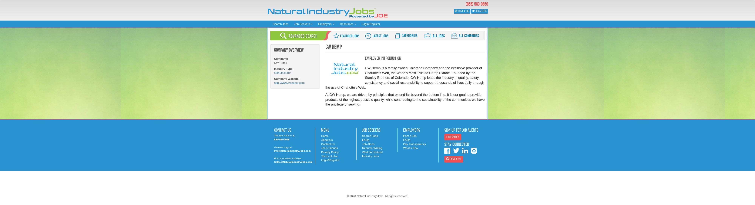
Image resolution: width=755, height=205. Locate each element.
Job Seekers (303, 24)
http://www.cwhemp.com (289, 82)
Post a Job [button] (462, 11)
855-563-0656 (282, 139)
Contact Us (328, 144)
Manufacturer (282, 72)
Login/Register (371, 24)
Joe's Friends (329, 148)
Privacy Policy (330, 152)
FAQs (365, 139)
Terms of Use (329, 156)
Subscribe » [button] (452, 137)
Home (325, 135)
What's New (410, 148)
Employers (326, 24)
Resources (348, 24)
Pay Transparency (414, 144)
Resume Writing (372, 148)
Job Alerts (368, 144)
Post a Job (410, 135)
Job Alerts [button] (479, 11)
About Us (327, 139)
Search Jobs (280, 24)
